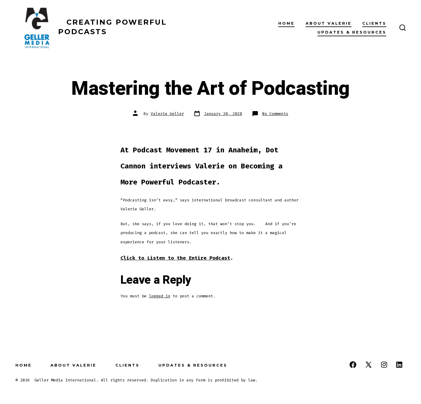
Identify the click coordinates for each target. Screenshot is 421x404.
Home (286, 23)
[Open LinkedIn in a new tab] (399, 364)
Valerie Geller (167, 113)
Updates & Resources (351, 32)
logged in (159, 296)
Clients (374, 23)
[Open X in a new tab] (368, 364)
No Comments (275, 113)
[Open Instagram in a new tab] (384, 364)
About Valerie (329, 23)
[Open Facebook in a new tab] (353, 364)
